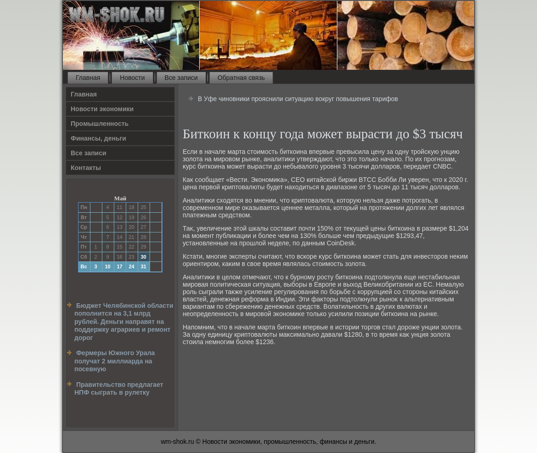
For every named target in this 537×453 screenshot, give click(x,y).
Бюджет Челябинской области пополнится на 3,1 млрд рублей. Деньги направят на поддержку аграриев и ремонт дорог (123, 321)
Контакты (86, 167)
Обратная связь (241, 77)
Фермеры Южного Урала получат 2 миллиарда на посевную (114, 361)
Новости (132, 77)
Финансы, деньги (98, 138)
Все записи (181, 77)
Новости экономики (102, 109)
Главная (88, 77)
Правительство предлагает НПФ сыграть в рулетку (118, 388)
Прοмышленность (100, 123)
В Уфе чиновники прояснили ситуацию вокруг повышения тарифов (298, 98)
